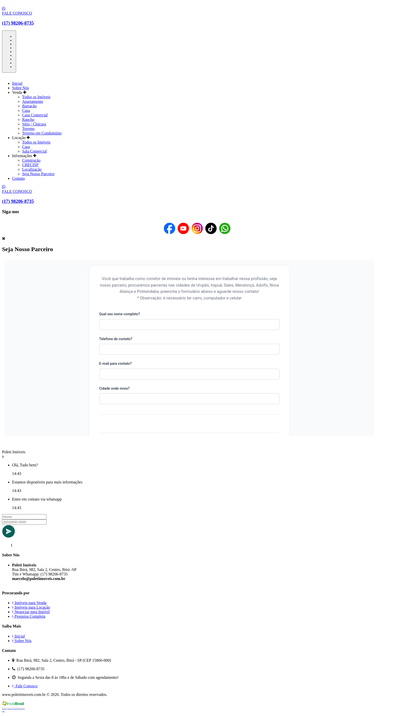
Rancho (28, 119)
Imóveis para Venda (29, 603)
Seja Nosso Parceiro (38, 174)
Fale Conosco (25, 686)
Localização (31, 169)
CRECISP (30, 165)
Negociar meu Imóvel (31, 612)
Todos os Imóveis (36, 97)
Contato (18, 178)
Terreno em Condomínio (42, 133)
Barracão (29, 106)
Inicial (17, 83)
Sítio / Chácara (34, 124)
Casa (26, 110)
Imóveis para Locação (31, 607)
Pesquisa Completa (28, 616)
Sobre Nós (20, 88)
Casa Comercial (35, 115)
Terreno (28, 128)
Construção (31, 160)
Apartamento (32, 101)
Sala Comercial (34, 151)
